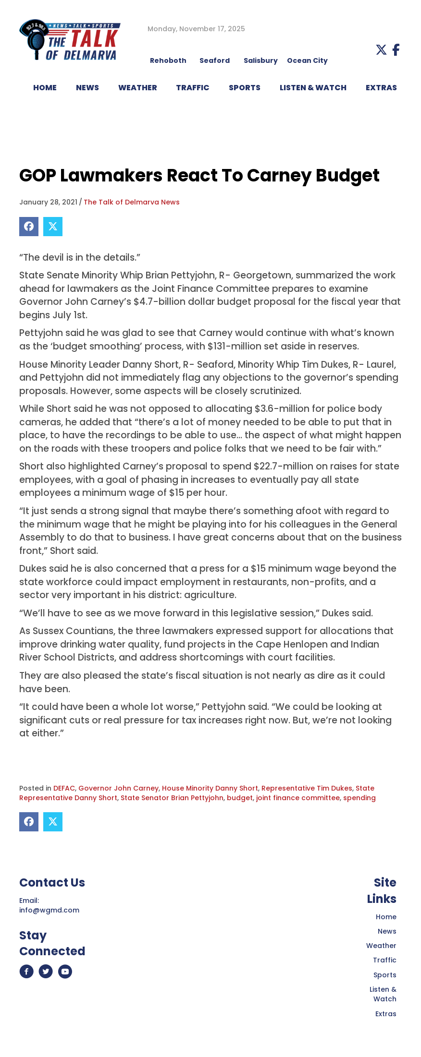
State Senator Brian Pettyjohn (172, 798)
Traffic (384, 960)
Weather (381, 945)
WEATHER (137, 87)
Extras (385, 1014)
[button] (381, 50)
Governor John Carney (118, 788)
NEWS (87, 87)
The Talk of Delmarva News (132, 202)
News (387, 931)
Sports (244, 87)
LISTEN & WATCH (313, 87)
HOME (45, 87)
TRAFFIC (193, 87)
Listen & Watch (383, 994)
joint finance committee (298, 798)
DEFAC (64, 788)
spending (359, 798)
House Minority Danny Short (210, 788)
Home (386, 917)
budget (240, 798)
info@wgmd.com (49, 910)
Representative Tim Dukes (306, 788)
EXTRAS (381, 87)
